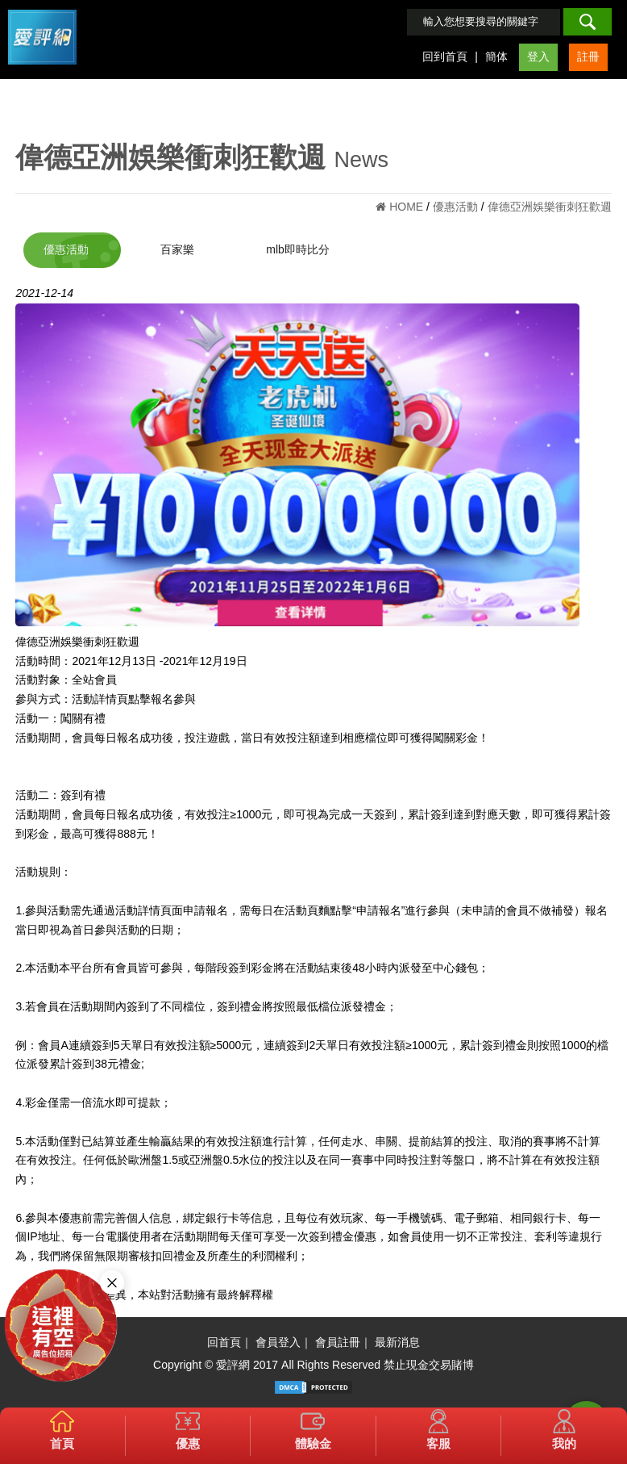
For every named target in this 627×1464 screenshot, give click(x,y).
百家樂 (177, 249)
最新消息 (397, 1342)
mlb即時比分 (298, 249)
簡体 (496, 56)
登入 (538, 56)
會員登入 (278, 1342)
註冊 (588, 56)
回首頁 (224, 1342)
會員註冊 (337, 1342)
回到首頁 (444, 56)
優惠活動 (66, 249)
